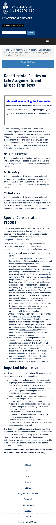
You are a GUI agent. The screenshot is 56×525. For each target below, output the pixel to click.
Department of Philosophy (17, 18)
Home (6, 50)
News (28, 476)
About (28, 470)
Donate (28, 516)
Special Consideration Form (18, 239)
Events (28, 482)
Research (28, 499)
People (28, 487)
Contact (28, 510)
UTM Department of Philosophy (24, 50)
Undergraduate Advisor (28, 330)
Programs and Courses (28, 493)
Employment (28, 505)
